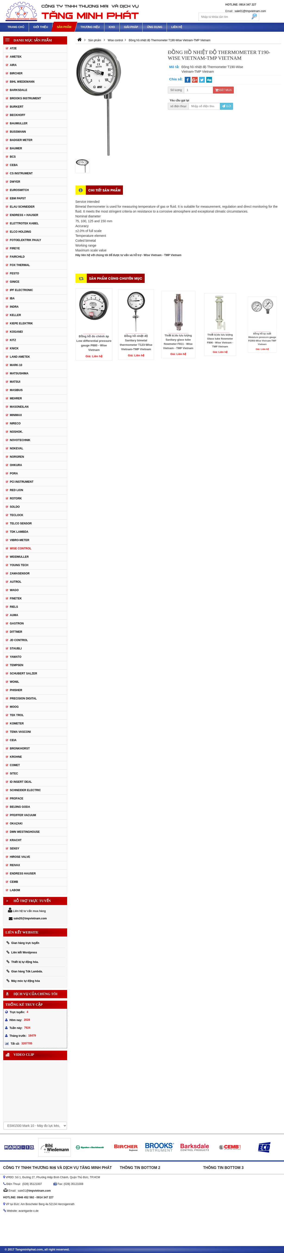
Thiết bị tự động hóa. (22, 962)
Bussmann (18, 131)
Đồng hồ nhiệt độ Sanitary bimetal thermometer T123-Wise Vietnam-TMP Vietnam (136, 330)
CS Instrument (21, 173)
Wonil (14, 681)
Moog (14, 706)
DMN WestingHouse (25, 831)
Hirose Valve (20, 856)
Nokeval (16, 448)
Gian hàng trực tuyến (22, 943)
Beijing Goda (20, 806)
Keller (15, 315)
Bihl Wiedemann (22, 81)
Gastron (17, 623)
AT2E (13, 48)
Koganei (16, 331)
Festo (14, 273)
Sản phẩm (64, 27)
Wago (14, 590)
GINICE (14, 281)
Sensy (14, 848)
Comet (15, 765)
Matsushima (19, 373)
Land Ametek (20, 356)
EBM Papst (18, 198)
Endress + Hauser (24, 215)
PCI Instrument (22, 481)
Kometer (17, 723)
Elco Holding (20, 231)
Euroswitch (19, 190)
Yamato (16, 656)
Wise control (20, 548)
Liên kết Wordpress (21, 952)
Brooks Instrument (25, 98)
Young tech (19, 565)
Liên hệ (176, 27)
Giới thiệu (40, 27)
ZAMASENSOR (20, 573)
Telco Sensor (21, 523)
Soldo (15, 506)
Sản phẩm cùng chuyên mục (115, 278)
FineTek (16, 598)
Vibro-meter (19, 540)
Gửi (226, 106)
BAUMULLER (19, 123)
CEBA (14, 165)
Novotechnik (20, 440)
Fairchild (17, 256)
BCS (13, 156)
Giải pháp (131, 27)
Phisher (16, 690)
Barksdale (18, 90)
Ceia (13, 740)
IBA (12, 298)
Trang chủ (16, 27)
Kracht (16, 840)
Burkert (17, 106)
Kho (112, 27)
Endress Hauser (23, 873)
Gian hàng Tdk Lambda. (24, 971)
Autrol (16, 581)
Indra (14, 306)
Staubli (16, 648)
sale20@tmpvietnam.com (28, 918)
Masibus (16, 390)
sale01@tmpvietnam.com (250, 11)
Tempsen (16, 665)
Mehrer (16, 398)
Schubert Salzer (23, 673)
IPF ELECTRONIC (21, 290)
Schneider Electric (25, 790)
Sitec (14, 773)
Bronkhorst (20, 748)
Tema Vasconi (20, 731)
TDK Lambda (19, 531)
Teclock (16, 515)
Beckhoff (17, 115)
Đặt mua (223, 90)
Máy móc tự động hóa (23, 981)
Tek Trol (17, 715)
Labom (15, 890)
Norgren (17, 456)
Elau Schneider (22, 206)
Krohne (16, 756)
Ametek (16, 56)
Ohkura (16, 465)
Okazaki (16, 823)
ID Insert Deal (21, 781)
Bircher (16, 73)
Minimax (16, 415)
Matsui (15, 381)
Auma (14, 615)
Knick (14, 348)
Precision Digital (23, 698)
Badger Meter (21, 140)
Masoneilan (19, 406)
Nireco (15, 423)
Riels (14, 606)
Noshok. (16, 431)
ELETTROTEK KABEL (24, 223)
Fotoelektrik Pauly (25, 240)
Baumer (16, 148)
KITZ (13, 340)
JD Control (19, 640)
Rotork (16, 498)
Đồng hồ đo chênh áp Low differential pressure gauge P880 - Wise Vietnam (94, 332)
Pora (14, 473)
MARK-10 (16, 365)
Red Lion (16, 490)
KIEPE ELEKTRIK (21, 323)
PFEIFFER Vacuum (23, 815)
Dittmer (16, 631)
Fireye (15, 248)
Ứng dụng (154, 27)
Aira (13, 65)
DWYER (15, 181)
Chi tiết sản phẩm (104, 190)
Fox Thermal (20, 265)
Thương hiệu (90, 27)
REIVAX (15, 865)
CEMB (14, 881)
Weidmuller (19, 556)
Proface (16, 798)
